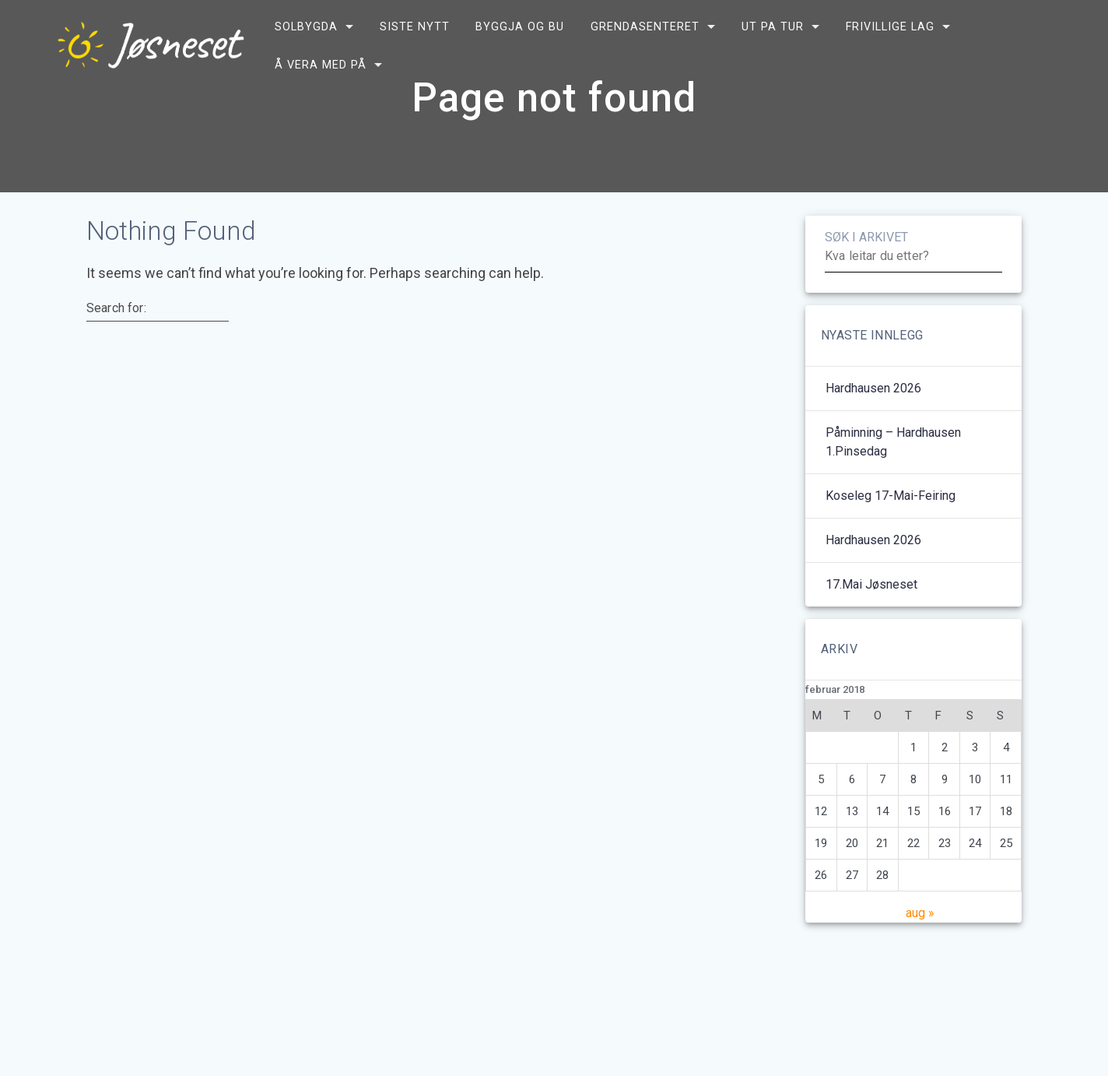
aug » (920, 951)
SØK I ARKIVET (866, 275)
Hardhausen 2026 (873, 426)
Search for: (116, 346)
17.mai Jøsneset (871, 622)
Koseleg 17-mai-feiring (890, 533)
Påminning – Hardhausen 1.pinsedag (893, 480)
